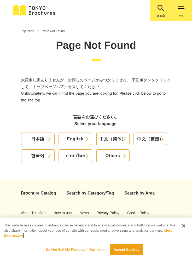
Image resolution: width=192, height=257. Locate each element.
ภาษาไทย (75, 155)
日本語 (37, 139)
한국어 (37, 155)
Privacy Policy (104, 213)
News (84, 213)
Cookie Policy (134, 213)
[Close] (183, 229)
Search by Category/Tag (90, 193)
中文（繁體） (150, 139)
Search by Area (139, 193)
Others (113, 155)
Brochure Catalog (38, 193)
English (75, 139)
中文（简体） (113, 139)
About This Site (29, 213)
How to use (60, 213)
